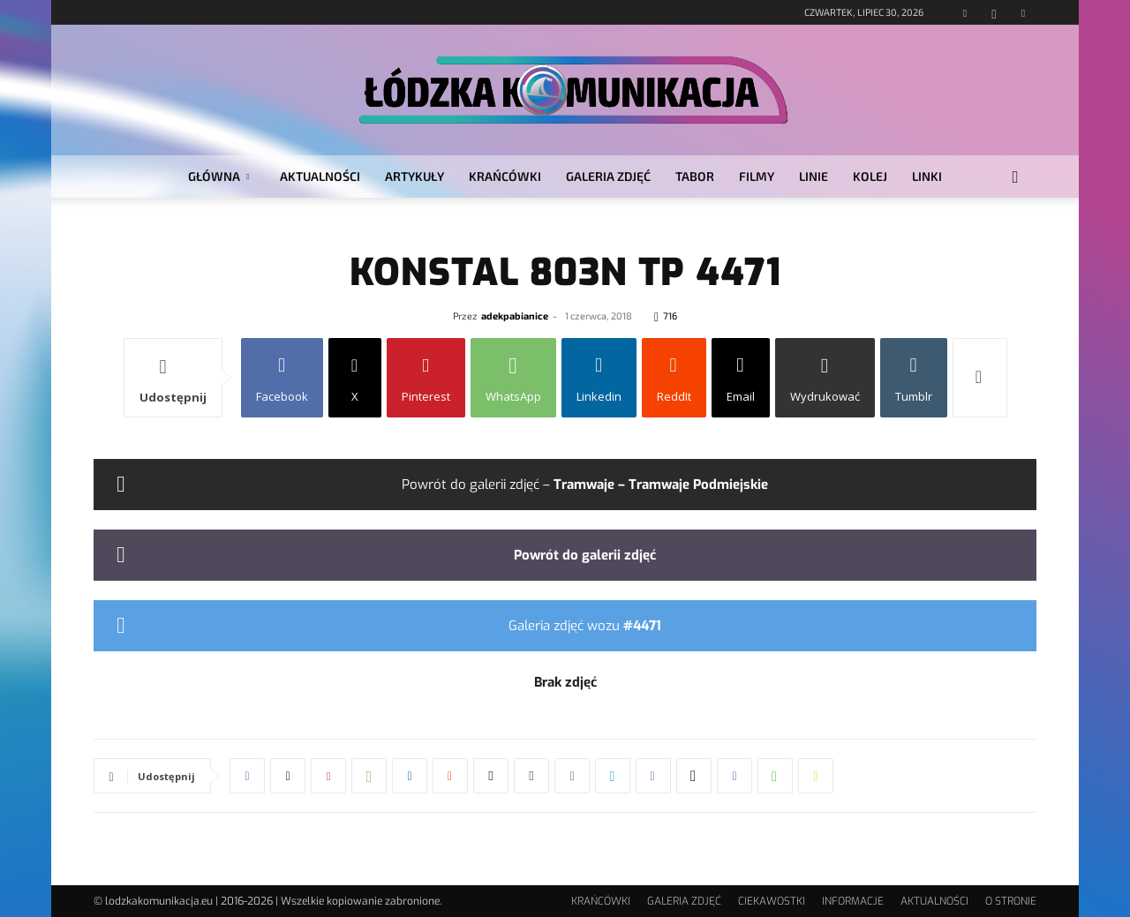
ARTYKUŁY (414, 176)
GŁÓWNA (218, 176)
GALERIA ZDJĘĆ (608, 176)
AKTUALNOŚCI (320, 176)
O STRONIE (1010, 901)
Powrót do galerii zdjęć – (585, 484)
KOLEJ (870, 176)
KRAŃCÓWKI (505, 176)
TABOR (694, 176)
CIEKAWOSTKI (771, 901)
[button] (1015, 177)
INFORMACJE (853, 901)
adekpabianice (514, 315)
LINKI (927, 176)
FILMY (756, 176)
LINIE (813, 176)
